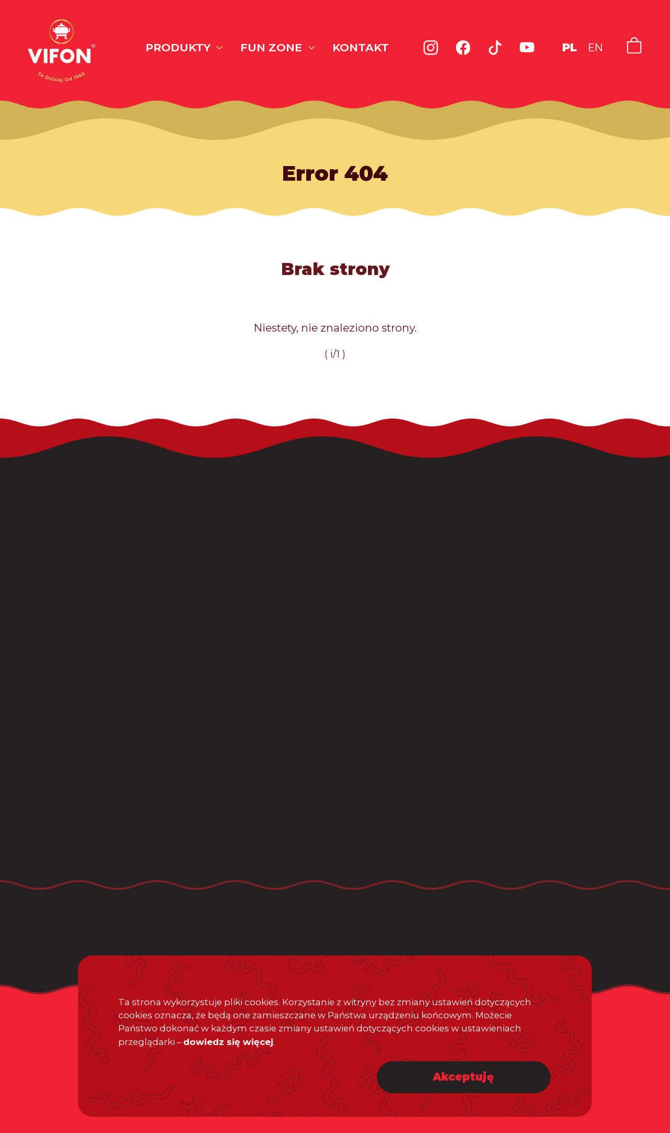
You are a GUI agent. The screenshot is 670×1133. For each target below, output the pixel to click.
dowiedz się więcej (228, 1041)
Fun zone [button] (271, 47)
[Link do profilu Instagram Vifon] (430, 47)
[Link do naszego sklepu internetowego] (634, 45)
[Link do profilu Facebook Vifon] (463, 47)
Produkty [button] (178, 47)
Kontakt (360, 47)
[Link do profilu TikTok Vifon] (495, 47)
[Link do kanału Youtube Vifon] (527, 47)
